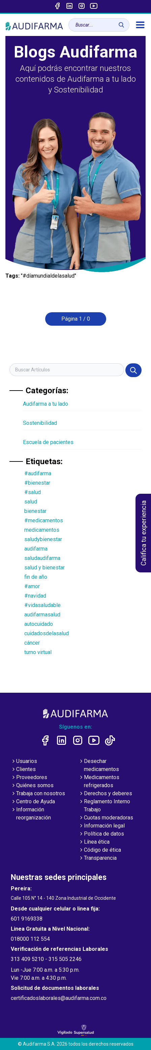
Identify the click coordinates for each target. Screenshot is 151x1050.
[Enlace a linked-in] (69, 6)
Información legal (102, 826)
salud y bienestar (44, 567)
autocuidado (38, 624)
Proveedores (29, 777)
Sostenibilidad (40, 423)
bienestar (35, 511)
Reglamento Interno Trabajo (104, 806)
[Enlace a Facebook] (57, 6)
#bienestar (37, 483)
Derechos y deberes (105, 794)
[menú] (140, 24)
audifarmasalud (42, 614)
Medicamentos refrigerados (99, 782)
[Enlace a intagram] (82, 6)
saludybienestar (43, 539)
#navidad (35, 596)
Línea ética (94, 842)
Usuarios (24, 761)
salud (30, 501)
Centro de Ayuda (33, 802)
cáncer (32, 643)
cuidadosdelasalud (46, 633)
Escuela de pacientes (48, 442)
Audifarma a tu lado (45, 404)
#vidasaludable (42, 605)
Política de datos (101, 834)
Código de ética (100, 850)
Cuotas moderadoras (106, 818)
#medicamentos (43, 520)
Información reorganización (31, 814)
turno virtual (38, 652)
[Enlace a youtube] (94, 6)
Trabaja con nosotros (38, 794)
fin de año (35, 577)
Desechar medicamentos (99, 765)
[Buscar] (121, 25)
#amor (32, 586)
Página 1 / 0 (75, 319)
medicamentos (41, 530)
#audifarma (37, 473)
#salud (32, 492)
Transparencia (98, 858)
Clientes (23, 769)
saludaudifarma (42, 558)
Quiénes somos (32, 786)
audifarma (36, 549)
